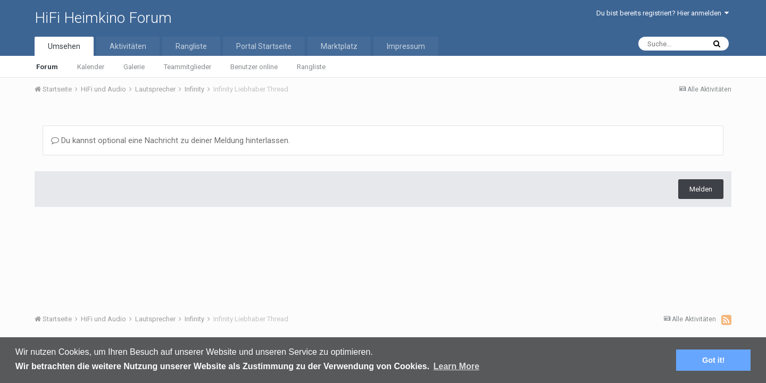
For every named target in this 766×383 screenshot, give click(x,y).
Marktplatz (339, 46)
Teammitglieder (187, 67)
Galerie (134, 67)
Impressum (406, 46)
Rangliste (311, 67)
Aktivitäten (128, 46)
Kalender (90, 67)
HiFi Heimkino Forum (103, 18)
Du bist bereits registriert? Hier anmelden (662, 13)
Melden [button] (700, 189)
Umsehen (64, 46)
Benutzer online (254, 67)
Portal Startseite (264, 46)
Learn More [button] (456, 366)
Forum (47, 67)
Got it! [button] (713, 360)
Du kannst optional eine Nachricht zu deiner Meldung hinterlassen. (170, 140)
